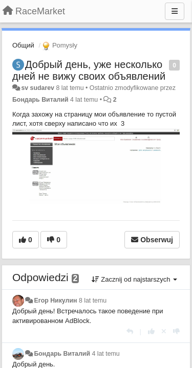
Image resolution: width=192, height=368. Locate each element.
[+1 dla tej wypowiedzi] (151, 331)
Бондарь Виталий (40, 99)
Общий (23, 45)
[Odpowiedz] (129, 331)
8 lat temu (92, 300)
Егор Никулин (55, 300)
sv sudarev (37, 87)
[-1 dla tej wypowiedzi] (176, 331)
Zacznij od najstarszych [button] (134, 279)
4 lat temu (105, 353)
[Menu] (174, 11)
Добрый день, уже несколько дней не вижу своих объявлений (88, 70)
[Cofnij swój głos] (163, 331)
